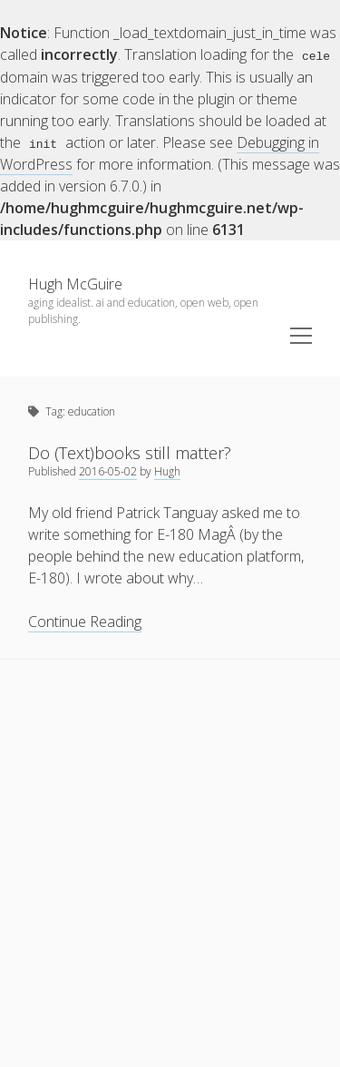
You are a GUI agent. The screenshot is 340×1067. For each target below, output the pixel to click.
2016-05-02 (108, 470)
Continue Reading (84, 621)
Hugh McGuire (75, 283)
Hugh (167, 470)
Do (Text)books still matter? (129, 452)
